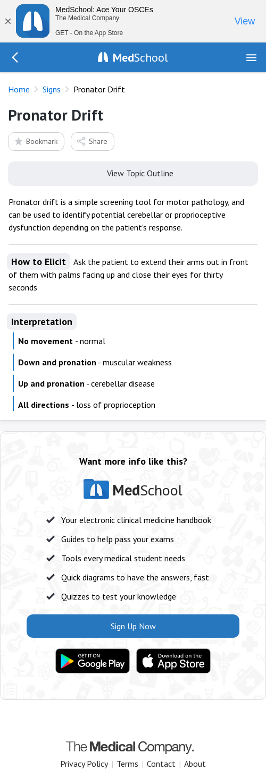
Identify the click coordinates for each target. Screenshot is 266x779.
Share (91, 141)
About (195, 763)
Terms (127, 763)
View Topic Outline (133, 172)
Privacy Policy (84, 763)
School (140, 57)
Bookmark (35, 141)
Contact (161, 763)
